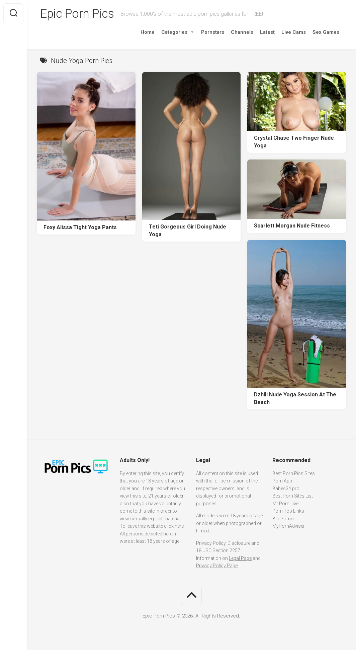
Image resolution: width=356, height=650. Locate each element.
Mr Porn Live (285, 503)
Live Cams (293, 32)
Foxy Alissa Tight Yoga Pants (80, 227)
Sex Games (326, 32)
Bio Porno (283, 518)
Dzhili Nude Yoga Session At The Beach (295, 398)
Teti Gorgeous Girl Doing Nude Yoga (187, 230)
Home (148, 32)
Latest (267, 32)
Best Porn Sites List (292, 496)
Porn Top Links (288, 511)
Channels (242, 32)
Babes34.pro (285, 488)
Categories (177, 32)
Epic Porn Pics (77, 14)
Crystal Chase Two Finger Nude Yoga (294, 142)
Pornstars (212, 32)
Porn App (282, 480)
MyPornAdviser (288, 526)
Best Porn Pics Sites (293, 473)
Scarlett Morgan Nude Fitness (292, 225)
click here (174, 526)
